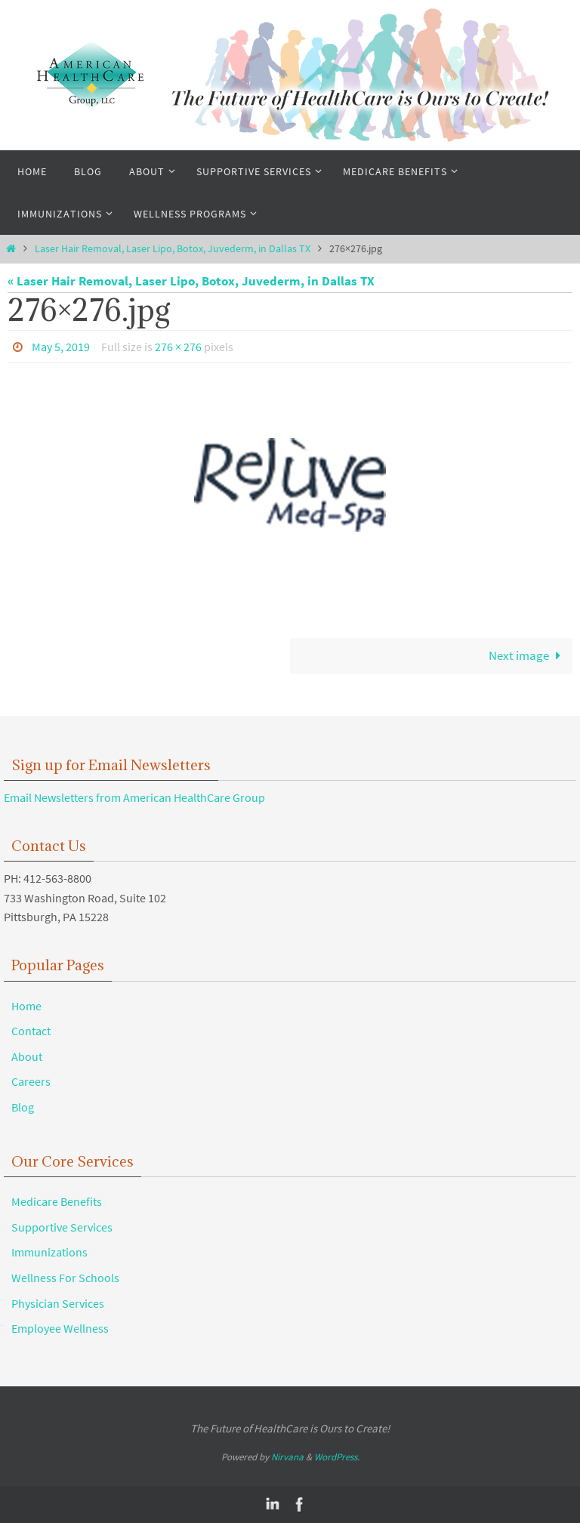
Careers (31, 1081)
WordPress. (336, 1457)
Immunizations (49, 1251)
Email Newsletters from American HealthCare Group (134, 797)
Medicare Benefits (56, 1201)
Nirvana (287, 1457)
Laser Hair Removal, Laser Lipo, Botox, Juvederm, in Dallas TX (172, 248)
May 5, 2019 (61, 346)
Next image (528, 655)
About (26, 1056)
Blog (22, 1107)
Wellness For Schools (65, 1277)
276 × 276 (178, 346)
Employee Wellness (60, 1328)
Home (26, 1005)
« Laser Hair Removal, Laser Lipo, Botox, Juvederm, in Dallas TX (191, 281)
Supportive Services (62, 1227)
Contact (31, 1030)
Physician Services (57, 1303)
